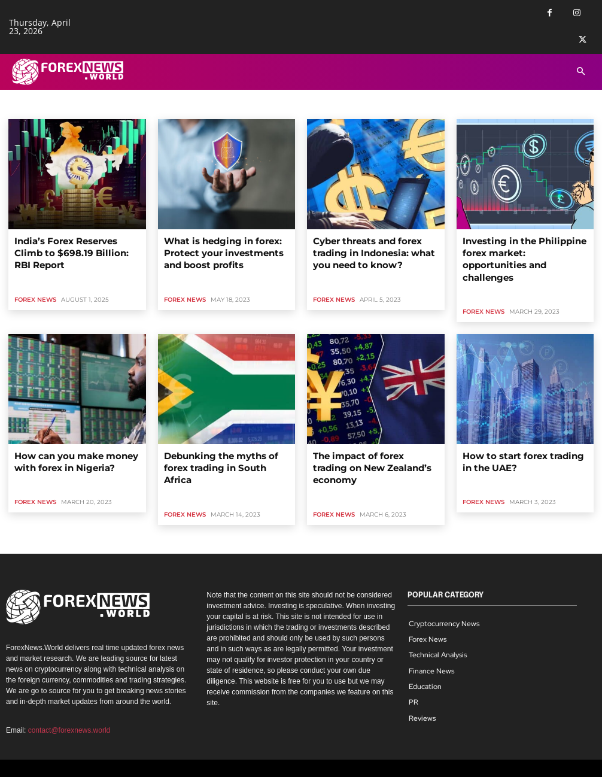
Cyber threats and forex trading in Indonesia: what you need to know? (375, 250)
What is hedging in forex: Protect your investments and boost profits (225, 250)
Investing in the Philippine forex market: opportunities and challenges (523, 250)
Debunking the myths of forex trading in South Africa (220, 441)
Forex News (35, 283)
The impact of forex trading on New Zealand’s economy (369, 441)
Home (18, 108)
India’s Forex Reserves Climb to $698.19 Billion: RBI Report (73, 244)
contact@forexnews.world (69, 695)
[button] (580, 72)
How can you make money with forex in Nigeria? (73, 441)
